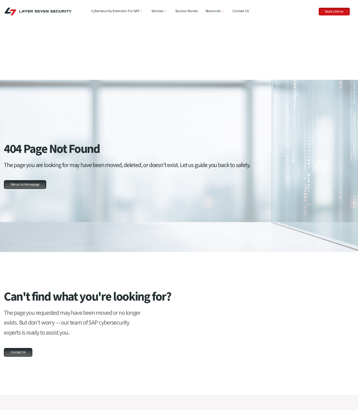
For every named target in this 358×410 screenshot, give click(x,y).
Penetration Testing (175, 395)
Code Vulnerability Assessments (184, 387)
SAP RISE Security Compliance (182, 372)
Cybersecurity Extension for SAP (116, 11)
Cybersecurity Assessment (180, 380)
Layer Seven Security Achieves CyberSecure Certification (313, 403)
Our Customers (19, 397)
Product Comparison (110, 380)
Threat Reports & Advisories (247, 372)
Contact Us (241, 11)
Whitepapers (236, 380)
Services (158, 11)
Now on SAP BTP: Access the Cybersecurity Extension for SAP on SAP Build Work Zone (320, 385)
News (231, 387)
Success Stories (186, 11)
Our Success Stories (22, 405)
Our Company (18, 390)
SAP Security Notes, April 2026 (313, 370)
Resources (215, 11)
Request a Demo (19, 382)
